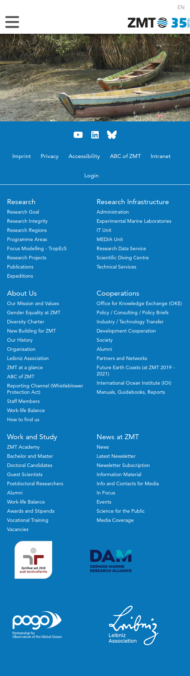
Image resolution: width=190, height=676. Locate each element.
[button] (181, 7)
